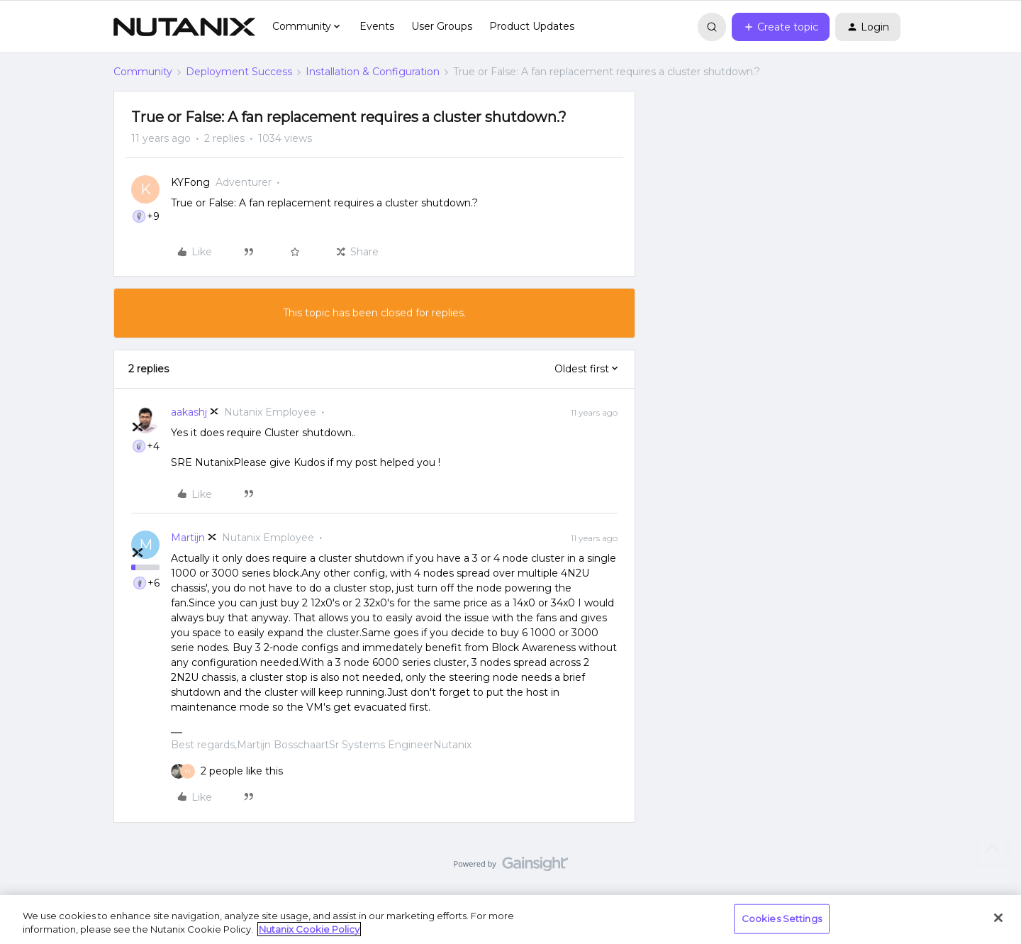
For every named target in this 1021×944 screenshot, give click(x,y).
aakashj (189, 412)
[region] (510, 919)
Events (376, 26)
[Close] (998, 917)
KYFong (190, 182)
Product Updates (531, 26)
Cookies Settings (782, 918)
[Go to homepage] (184, 27)
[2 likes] (242, 771)
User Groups (441, 26)
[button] (781, 27)
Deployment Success (239, 71)
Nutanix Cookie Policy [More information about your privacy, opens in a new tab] (309, 929)
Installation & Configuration (373, 71)
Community (142, 71)
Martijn (188, 537)
